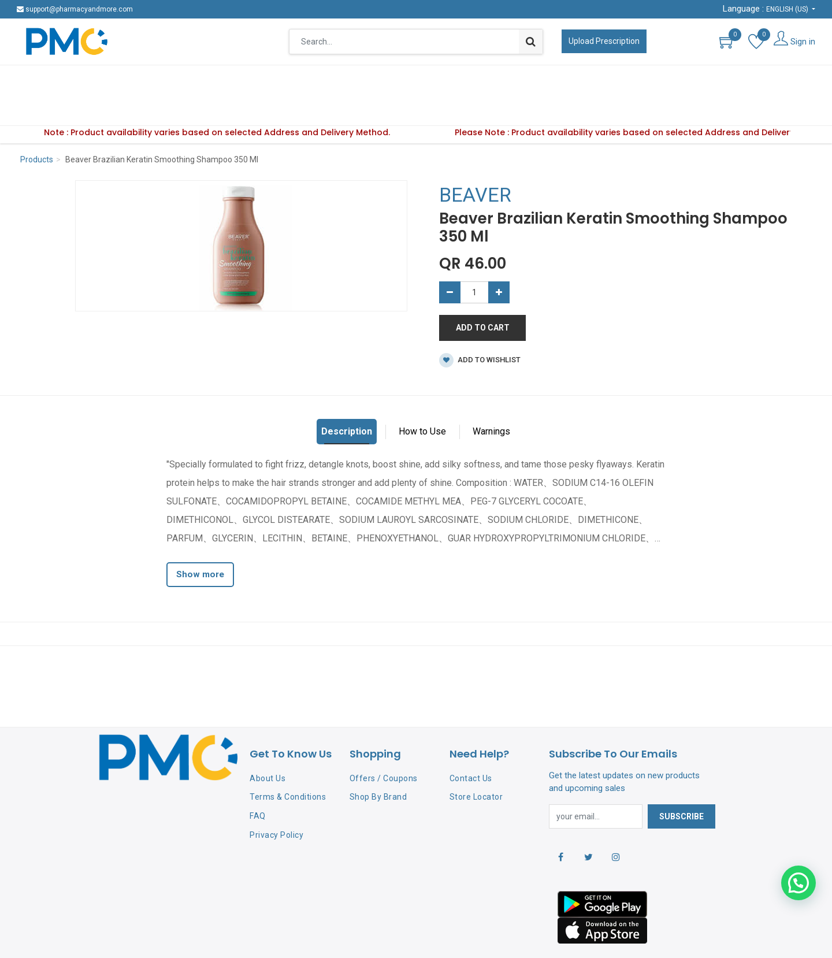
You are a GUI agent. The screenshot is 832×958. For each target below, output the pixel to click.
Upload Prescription (604, 41)
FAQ (258, 780)
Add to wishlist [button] (480, 324)
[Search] (531, 41)
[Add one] (499, 257)
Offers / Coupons (384, 742)
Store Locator (476, 761)
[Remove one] (449, 257)
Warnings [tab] (491, 395)
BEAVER (475, 158)
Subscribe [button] (681, 780)
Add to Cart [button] (483, 291)
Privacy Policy (276, 799)
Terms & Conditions (288, 761)
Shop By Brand (378, 761)
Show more (200, 538)
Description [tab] (346, 395)
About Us (267, 742)
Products (36, 123)
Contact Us (471, 742)
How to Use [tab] (422, 395)
